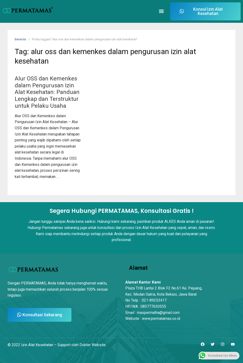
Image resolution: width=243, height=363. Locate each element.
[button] (161, 11)
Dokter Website (92, 345)
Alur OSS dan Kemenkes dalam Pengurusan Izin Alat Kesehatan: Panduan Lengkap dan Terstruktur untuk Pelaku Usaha (47, 92)
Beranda (20, 39)
